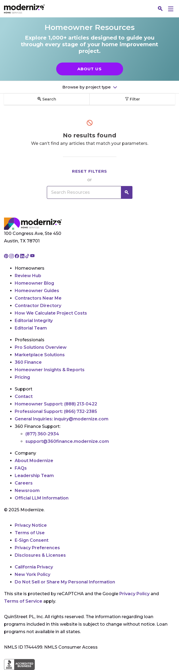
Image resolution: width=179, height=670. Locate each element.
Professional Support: (56, 411)
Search (46, 99)
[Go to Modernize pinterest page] (6, 256)
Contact (24, 396)
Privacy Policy (134, 593)
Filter (132, 99)
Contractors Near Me (38, 298)
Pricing (22, 377)
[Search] (160, 8)
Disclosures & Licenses (40, 555)
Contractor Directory (38, 305)
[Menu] (170, 8)
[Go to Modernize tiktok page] (27, 256)
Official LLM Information (41, 498)
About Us (89, 68)
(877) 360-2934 (42, 433)
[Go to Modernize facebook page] (17, 256)
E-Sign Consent (31, 540)
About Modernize (34, 460)
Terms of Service (23, 601)
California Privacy (34, 567)
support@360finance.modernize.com (67, 441)
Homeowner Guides (37, 290)
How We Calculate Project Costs (51, 313)
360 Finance (28, 362)
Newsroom (27, 490)
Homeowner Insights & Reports (50, 369)
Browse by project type (87, 87)
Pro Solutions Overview (41, 347)
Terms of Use (30, 532)
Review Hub (28, 275)
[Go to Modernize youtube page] (32, 256)
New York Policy (32, 574)
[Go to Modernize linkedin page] (22, 256)
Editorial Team (31, 328)
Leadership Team (34, 475)
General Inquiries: (61, 418)
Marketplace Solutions (40, 354)
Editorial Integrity (34, 320)
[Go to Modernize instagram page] (12, 256)
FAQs (21, 468)
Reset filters (89, 171)
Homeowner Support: (56, 403)
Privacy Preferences (37, 547)
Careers (24, 483)
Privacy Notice (31, 525)
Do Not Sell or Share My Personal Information (65, 581)
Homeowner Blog (34, 283)
